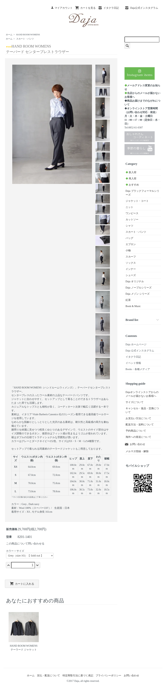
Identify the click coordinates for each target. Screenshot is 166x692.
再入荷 (131, 178)
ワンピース (132, 213)
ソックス (131, 263)
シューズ (131, 275)
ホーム (9, 34)
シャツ (129, 225)
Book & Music (133, 306)
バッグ (129, 238)
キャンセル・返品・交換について (142, 410)
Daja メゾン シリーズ (138, 293)
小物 (128, 250)
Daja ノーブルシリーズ (139, 287)
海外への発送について (138, 437)
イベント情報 (133, 363)
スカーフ (131, 256)
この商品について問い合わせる (25, 543)
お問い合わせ (134, 444)
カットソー (132, 219)
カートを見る (85, 8)
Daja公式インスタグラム (141, 8)
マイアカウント (62, 8)
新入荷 (131, 172)
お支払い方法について (138, 418)
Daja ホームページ (136, 344)
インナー (131, 269)
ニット (129, 207)
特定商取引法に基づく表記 (78, 675)
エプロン (131, 244)
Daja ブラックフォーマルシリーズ (142, 193)
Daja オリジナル (135, 281)
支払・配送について (48, 675)
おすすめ (132, 184)
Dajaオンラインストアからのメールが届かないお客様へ (142, 394)
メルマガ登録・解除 (137, 451)
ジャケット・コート (137, 201)
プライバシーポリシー (108, 675)
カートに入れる (22, 583)
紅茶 (128, 300)
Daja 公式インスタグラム (140, 350)
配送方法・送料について (140, 424)
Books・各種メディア (138, 369)
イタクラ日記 (108, 8)
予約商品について (136, 430)
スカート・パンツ (25, 39)
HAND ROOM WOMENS (28, 34)
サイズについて (135, 402)
